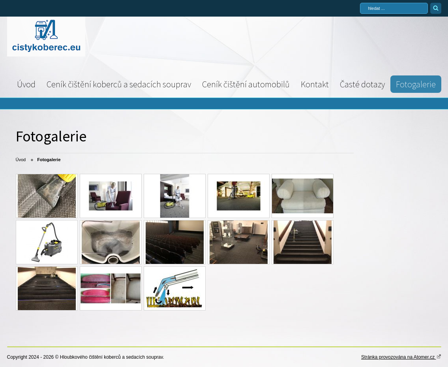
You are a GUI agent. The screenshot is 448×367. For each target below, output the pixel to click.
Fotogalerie (416, 84)
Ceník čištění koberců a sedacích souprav (119, 84)
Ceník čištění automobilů (246, 84)
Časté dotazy (362, 84)
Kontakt (315, 84)
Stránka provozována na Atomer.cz (401, 357)
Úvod (26, 84)
